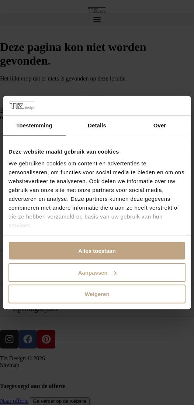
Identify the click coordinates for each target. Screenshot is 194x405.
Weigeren (96, 294)
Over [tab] (159, 125)
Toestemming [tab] (34, 125)
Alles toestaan (97, 251)
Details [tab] (97, 125)
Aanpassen (97, 272)
